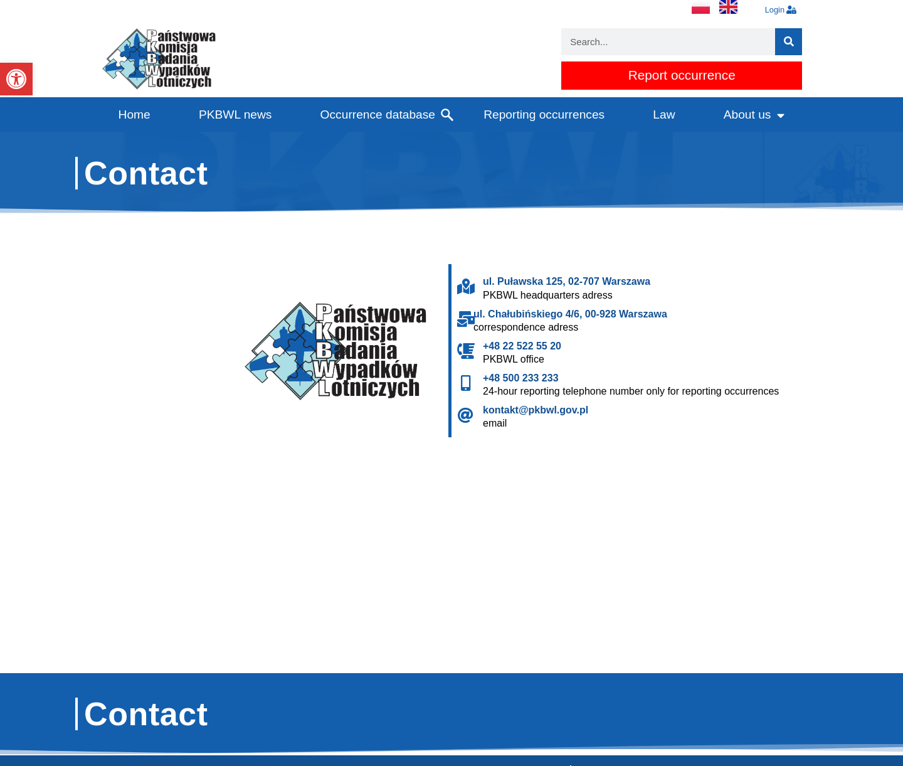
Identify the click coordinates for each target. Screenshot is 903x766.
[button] (16, 79)
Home (134, 114)
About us (754, 115)
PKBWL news (235, 114)
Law (664, 114)
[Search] (788, 41)
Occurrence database (377, 114)
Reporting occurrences (544, 114)
